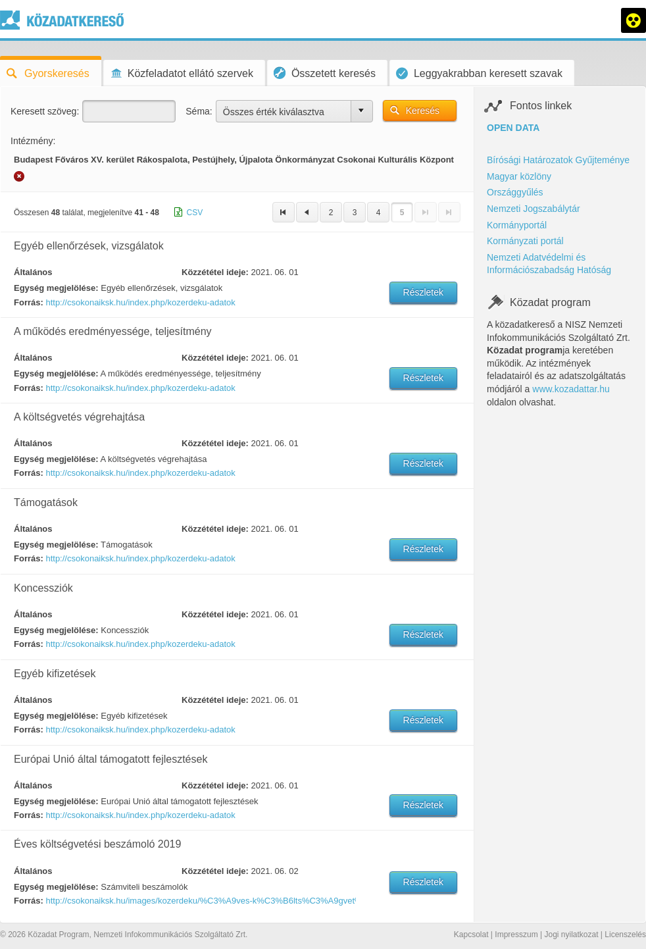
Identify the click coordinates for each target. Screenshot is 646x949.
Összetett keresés (325, 72)
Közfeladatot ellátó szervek (181, 73)
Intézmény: (33, 141)
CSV (195, 212)
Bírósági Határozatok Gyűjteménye (558, 160)
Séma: (199, 111)
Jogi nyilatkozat (571, 934)
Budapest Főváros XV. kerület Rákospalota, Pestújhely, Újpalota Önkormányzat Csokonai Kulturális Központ (234, 160)
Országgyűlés (515, 192)
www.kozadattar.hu (571, 389)
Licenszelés (625, 934)
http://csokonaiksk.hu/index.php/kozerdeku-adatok (140, 302)
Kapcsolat (471, 934)
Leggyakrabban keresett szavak (479, 73)
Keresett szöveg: (45, 111)
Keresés (422, 110)
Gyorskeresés (48, 73)
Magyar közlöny (519, 176)
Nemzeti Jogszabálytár (533, 208)
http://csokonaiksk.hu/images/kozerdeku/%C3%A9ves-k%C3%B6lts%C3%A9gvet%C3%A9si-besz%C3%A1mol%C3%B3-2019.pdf (200, 901)
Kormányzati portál (525, 241)
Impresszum (516, 934)
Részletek (423, 292)
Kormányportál (517, 225)
